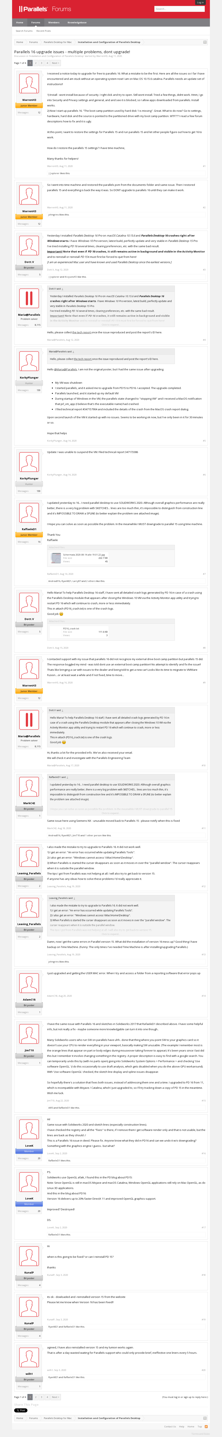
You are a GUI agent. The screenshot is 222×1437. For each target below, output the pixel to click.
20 (39, 1158)
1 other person (93, 835)
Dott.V (29, 262)
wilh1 (29, 1374)
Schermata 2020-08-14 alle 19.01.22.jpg (84, 554)
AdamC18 (29, 999)
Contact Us (170, 1426)
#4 (204, 339)
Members (53, 22)
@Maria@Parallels (65, 369)
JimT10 (76, 835)
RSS (206, 1426)
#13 (204, 954)
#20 (204, 1370)
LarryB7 (77, 581)
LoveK (29, 1145)
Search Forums (24, 30)
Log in (200, 2)
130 (38, 390)
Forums (35, 22)
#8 (204, 647)
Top (200, 1426)
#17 (204, 1227)
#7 (204, 574)
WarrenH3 (101, 55)
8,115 (37, 324)
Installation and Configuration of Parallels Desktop (56, 55)
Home (19, 22)
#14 (204, 995)
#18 (204, 1275)
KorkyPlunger (29, 377)
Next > (55, 62)
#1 (204, 166)
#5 (204, 440)
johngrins (53, 214)
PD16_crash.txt (71, 628)
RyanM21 (66, 581)
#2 (204, 207)
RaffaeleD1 (29, 529)
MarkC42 (29, 803)
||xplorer (53, 173)
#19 (204, 1319)
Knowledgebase (77, 22)
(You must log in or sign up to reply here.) (185, 1397)
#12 (204, 886)
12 (39, 112)
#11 (204, 828)
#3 (204, 269)
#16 (204, 1153)
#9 (204, 682)
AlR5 (50, 1107)
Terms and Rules (200, 1433)
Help (181, 1426)
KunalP (29, 1272)
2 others (90, 581)
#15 (204, 1100)
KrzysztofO (71, 276)
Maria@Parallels (29, 315)
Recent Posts (43, 30)
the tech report (81, 332)
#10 (204, 765)
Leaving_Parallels (29, 873)
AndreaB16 (54, 581)
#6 (204, 474)
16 (39, 541)
